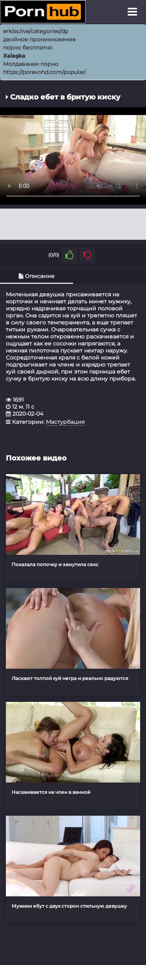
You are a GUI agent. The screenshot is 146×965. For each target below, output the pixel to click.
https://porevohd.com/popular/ (44, 72)
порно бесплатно (28, 47)
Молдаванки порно (30, 63)
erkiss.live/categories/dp (35, 31)
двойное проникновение (39, 39)
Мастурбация (65, 421)
